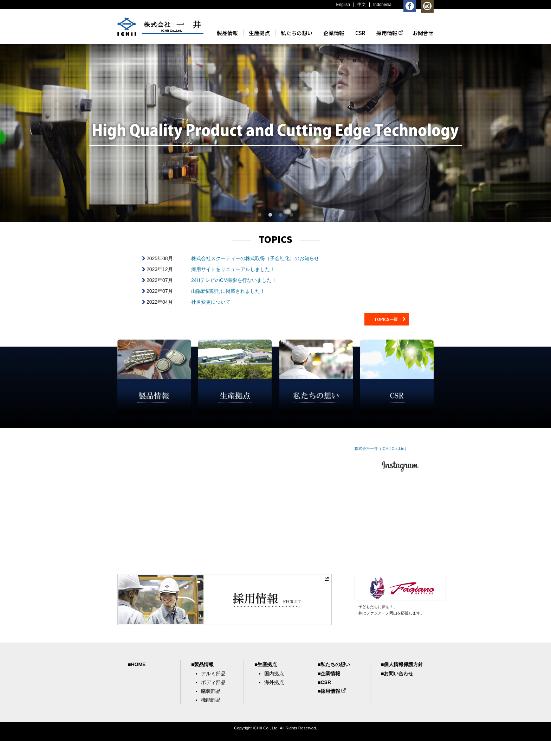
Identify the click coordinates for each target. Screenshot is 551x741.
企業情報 (333, 33)
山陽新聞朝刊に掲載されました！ (228, 291)
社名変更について (211, 302)
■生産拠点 (265, 664)
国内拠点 (274, 673)
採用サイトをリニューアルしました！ (233, 269)
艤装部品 (211, 691)
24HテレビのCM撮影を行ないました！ (234, 280)
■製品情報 (202, 664)
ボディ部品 (213, 682)
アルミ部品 (213, 673)
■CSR (324, 682)
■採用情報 (329, 691)
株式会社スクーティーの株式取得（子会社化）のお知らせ (255, 258)
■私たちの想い (334, 664)
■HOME (136, 664)
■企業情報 (329, 673)
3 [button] (280, 215)
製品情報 (227, 33)
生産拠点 (259, 33)
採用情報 (386, 33)
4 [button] (291, 215)
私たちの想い (296, 33)
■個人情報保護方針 (402, 664)
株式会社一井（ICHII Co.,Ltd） (381, 448)
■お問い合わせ (397, 673)
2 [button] (270, 215)
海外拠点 (274, 682)
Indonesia (382, 4)
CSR (360, 33)
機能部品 (211, 700)
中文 (361, 4)
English (343, 4)
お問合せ (423, 33)
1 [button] (259, 215)
